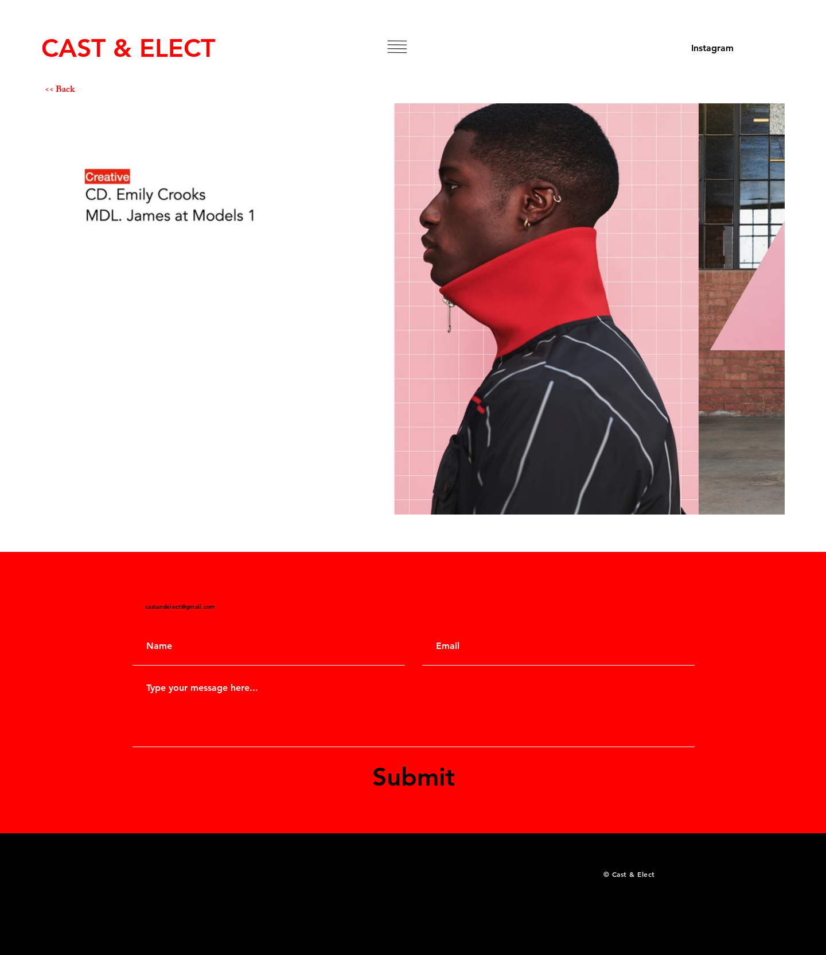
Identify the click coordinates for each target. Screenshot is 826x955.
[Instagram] (712, 48)
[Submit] (413, 776)
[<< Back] (85, 90)
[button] (397, 47)
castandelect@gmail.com (180, 606)
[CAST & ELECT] (130, 48)
